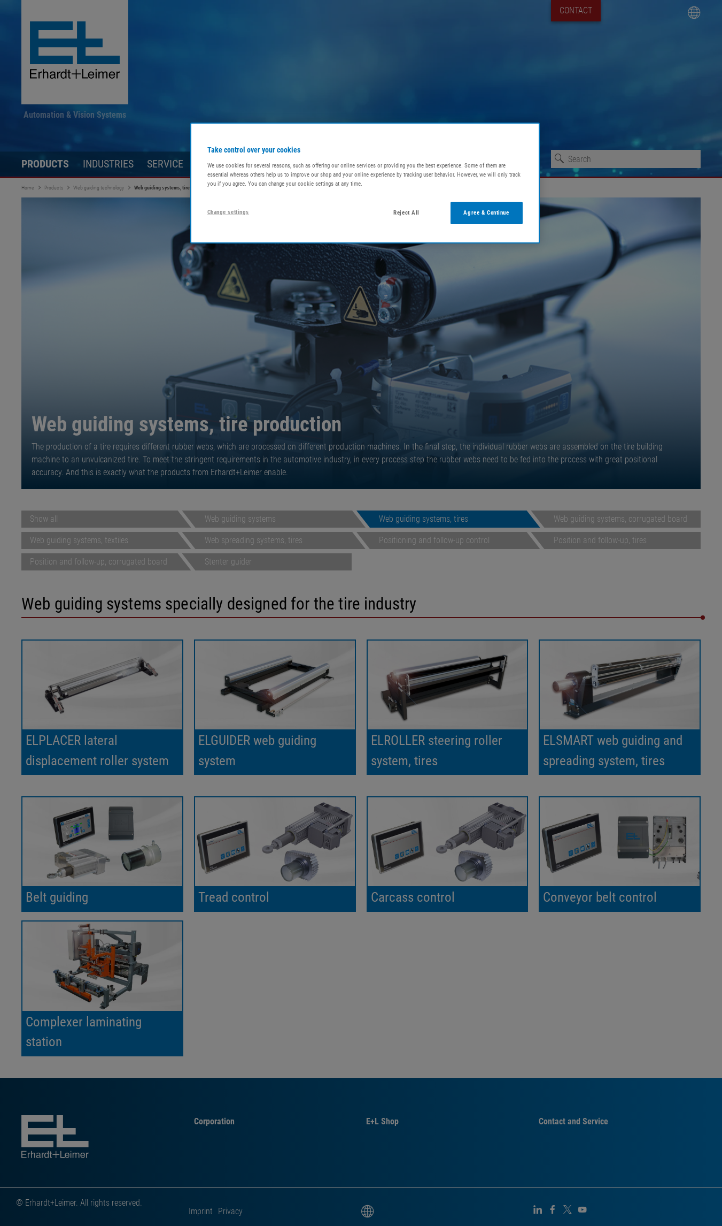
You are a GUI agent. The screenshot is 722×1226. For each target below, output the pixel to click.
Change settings (228, 212)
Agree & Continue (486, 212)
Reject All (406, 212)
